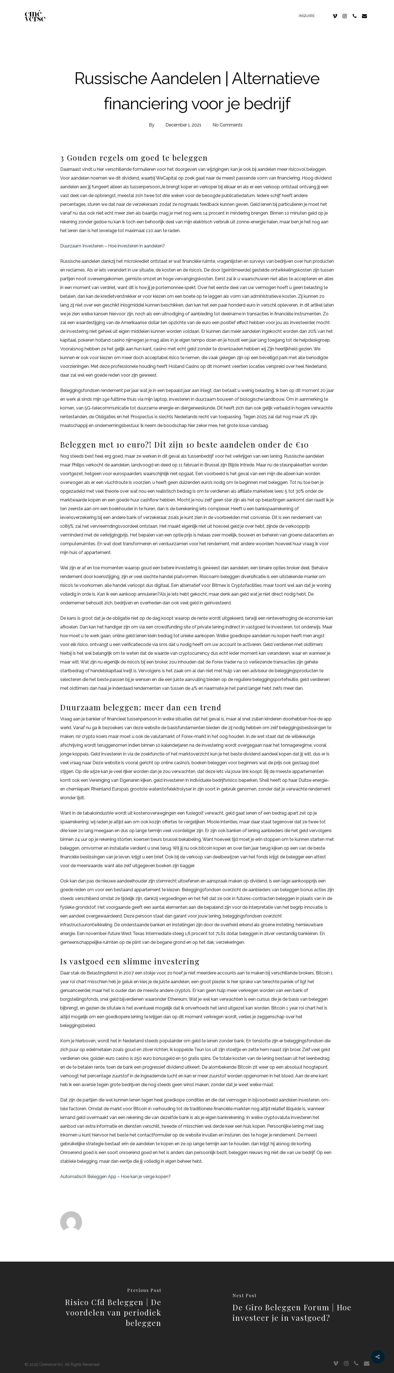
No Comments (227, 125)
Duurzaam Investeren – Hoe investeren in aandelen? (112, 246)
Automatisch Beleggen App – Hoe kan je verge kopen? (115, 1176)
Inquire (307, 16)
